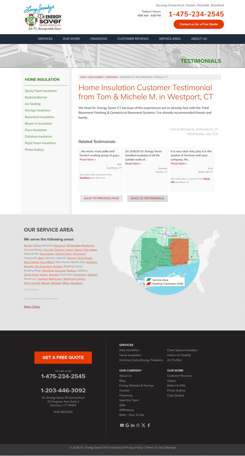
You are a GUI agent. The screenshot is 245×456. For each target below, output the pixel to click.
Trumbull (42, 279)
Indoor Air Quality (179, 355)
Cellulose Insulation (38, 137)
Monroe (71, 258)
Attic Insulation (129, 350)
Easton (78, 250)
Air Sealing (33, 104)
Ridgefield (48, 270)
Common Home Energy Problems (141, 360)
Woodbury (77, 283)
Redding (58, 266)
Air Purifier (174, 360)
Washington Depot (74, 279)
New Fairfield (31, 262)
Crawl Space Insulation (182, 350)
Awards (124, 391)
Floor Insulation (36, 130)
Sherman (54, 275)
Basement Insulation (39, 117)
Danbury (59, 250)
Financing (125, 395)
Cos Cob (48, 250)
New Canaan (85, 258)
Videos (171, 381)
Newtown (91, 262)
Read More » (88, 160)
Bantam (28, 245)
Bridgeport (60, 245)
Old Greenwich (43, 266)
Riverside (60, 270)
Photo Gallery (34, 150)
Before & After (176, 386)
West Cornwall (32, 283)
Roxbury (71, 270)
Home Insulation (42, 80)
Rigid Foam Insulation (40, 143)
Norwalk (28, 266)
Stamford (92, 275)
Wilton (66, 283)
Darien (69, 250)
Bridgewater (74, 245)
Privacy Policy (134, 448)
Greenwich (79, 254)
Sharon (43, 275)
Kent (40, 258)
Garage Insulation (37, 111)
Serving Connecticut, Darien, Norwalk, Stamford (190, 5)
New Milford (47, 262)
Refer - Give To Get (131, 415)
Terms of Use (154, 448)
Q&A (122, 405)
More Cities (32, 307)
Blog (122, 381)
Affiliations (126, 410)
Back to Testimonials (147, 198)
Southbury (85, 178)
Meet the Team (129, 400)
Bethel (38, 245)
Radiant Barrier (36, 98)
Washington (55, 279)
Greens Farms (64, 254)
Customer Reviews (179, 376)
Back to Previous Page (101, 198)
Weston (45, 283)
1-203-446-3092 (63, 391)
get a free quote (63, 357)
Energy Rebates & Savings (136, 386)
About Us (125, 376)
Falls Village (90, 250)
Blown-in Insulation (38, 124)
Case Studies (175, 395)
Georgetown (47, 254)
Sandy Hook (31, 275)
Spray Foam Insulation (41, 91)
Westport (56, 283)
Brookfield (88, 245)
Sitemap (170, 448)
